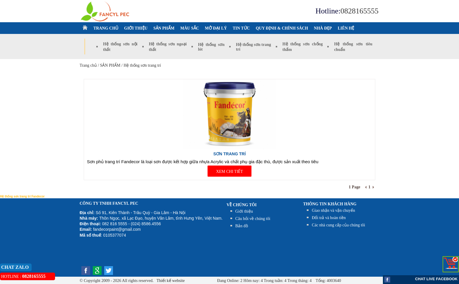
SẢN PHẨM (163, 28)
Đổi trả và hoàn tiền (329, 218)
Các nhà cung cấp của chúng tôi (338, 225)
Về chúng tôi (242, 205)
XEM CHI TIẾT (229, 171)
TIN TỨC (241, 28)
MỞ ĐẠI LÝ (216, 28)
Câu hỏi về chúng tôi (252, 218)
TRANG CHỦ (105, 28)
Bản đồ (241, 226)
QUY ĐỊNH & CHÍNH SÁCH (282, 28)
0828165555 (359, 11)
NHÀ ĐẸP (323, 28)
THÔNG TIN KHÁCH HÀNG (330, 204)
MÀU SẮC (189, 28)
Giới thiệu (244, 211)
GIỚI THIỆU (136, 28)
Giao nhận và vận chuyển (333, 210)
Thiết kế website (170, 280)
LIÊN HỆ (346, 28)
